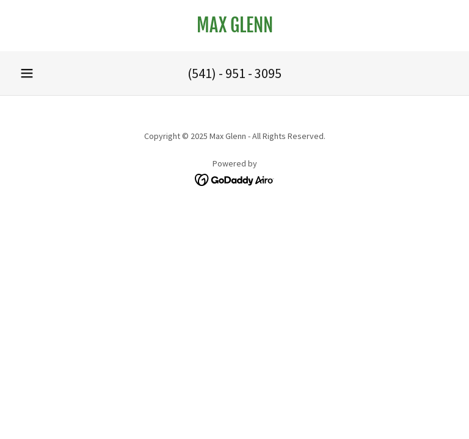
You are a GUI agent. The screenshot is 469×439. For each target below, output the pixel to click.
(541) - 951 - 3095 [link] (234, 73)
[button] (27, 73)
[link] (234, 29)
